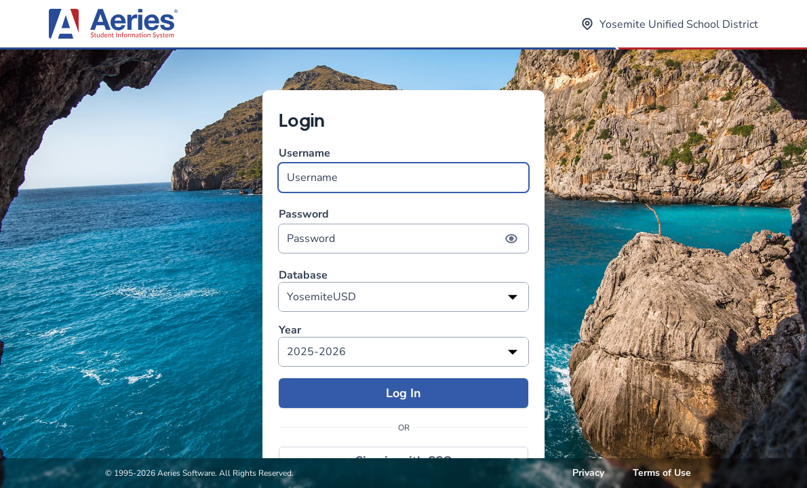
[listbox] (403, 297)
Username (403, 169)
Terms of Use (662, 472)
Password (403, 230)
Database (303, 275)
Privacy (588, 472)
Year (290, 330)
